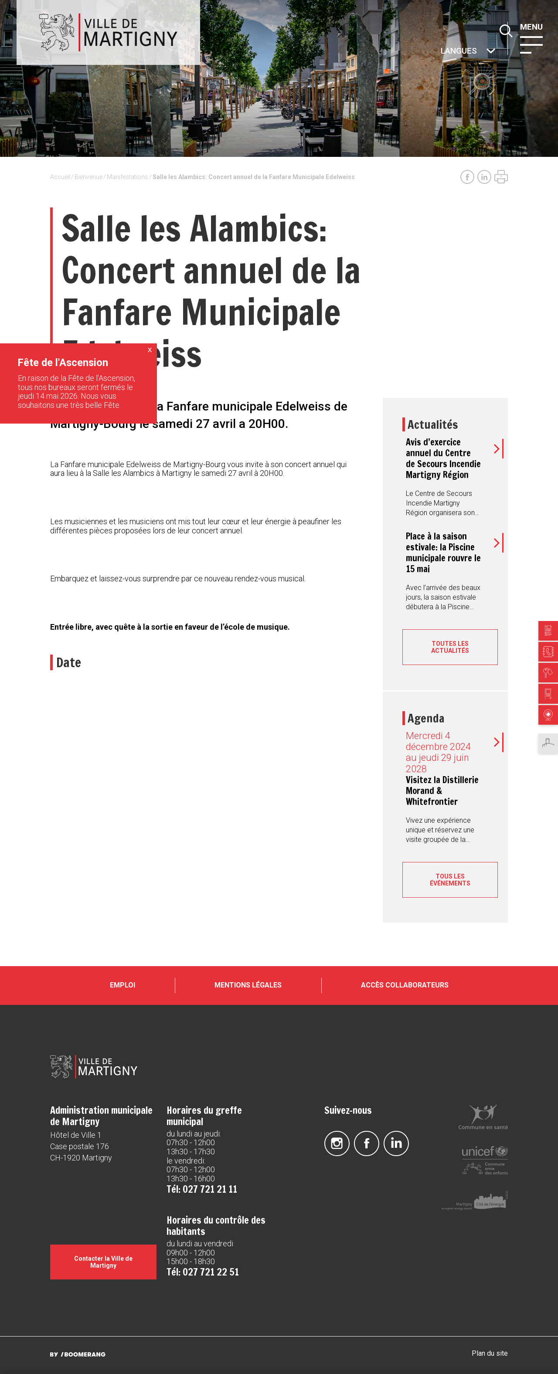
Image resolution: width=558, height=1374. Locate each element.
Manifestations (127, 176)
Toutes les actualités (450, 647)
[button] (531, 44)
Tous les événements (450, 880)
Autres (440, 51)
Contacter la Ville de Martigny (103, 1262)
